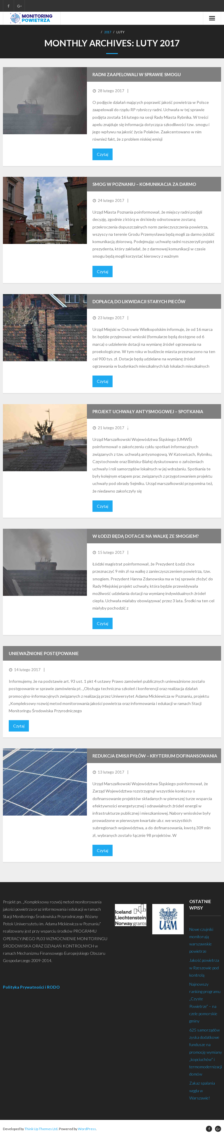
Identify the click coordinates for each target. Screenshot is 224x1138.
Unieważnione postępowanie (44, 653)
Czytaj (102, 154)
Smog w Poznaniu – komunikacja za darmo (144, 184)
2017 (107, 32)
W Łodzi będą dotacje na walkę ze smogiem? (145, 536)
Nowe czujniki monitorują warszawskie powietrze (201, 940)
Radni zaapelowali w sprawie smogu (136, 74)
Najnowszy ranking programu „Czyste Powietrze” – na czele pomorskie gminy (204, 1002)
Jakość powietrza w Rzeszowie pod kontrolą (204, 967)
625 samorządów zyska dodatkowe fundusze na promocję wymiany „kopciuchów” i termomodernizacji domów (205, 1051)
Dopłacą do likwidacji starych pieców (139, 301)
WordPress (87, 1129)
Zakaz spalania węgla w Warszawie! (202, 1090)
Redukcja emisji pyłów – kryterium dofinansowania (154, 755)
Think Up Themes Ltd (40, 1129)
